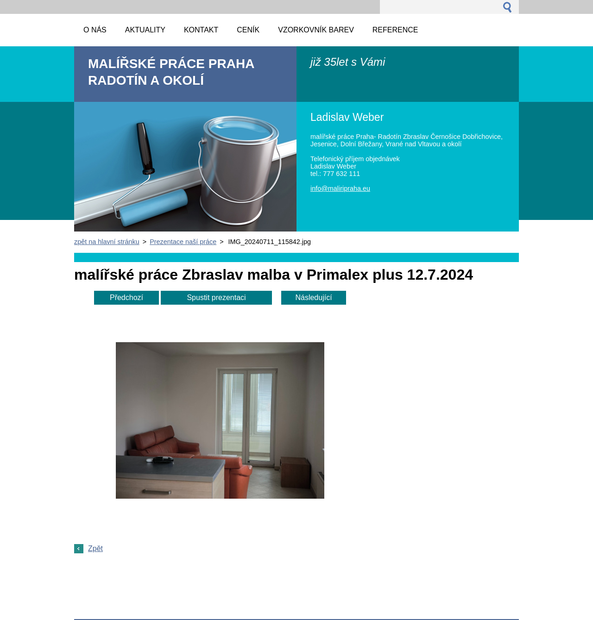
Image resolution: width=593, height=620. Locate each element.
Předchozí (126, 297)
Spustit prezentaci (216, 297)
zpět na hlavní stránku (106, 241)
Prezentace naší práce (183, 241)
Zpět (95, 548)
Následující (313, 297)
